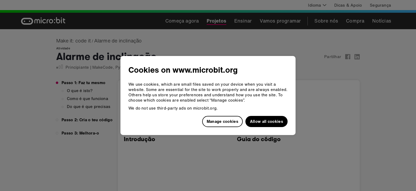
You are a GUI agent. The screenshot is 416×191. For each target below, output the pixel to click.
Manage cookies (222, 121)
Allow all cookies (266, 121)
